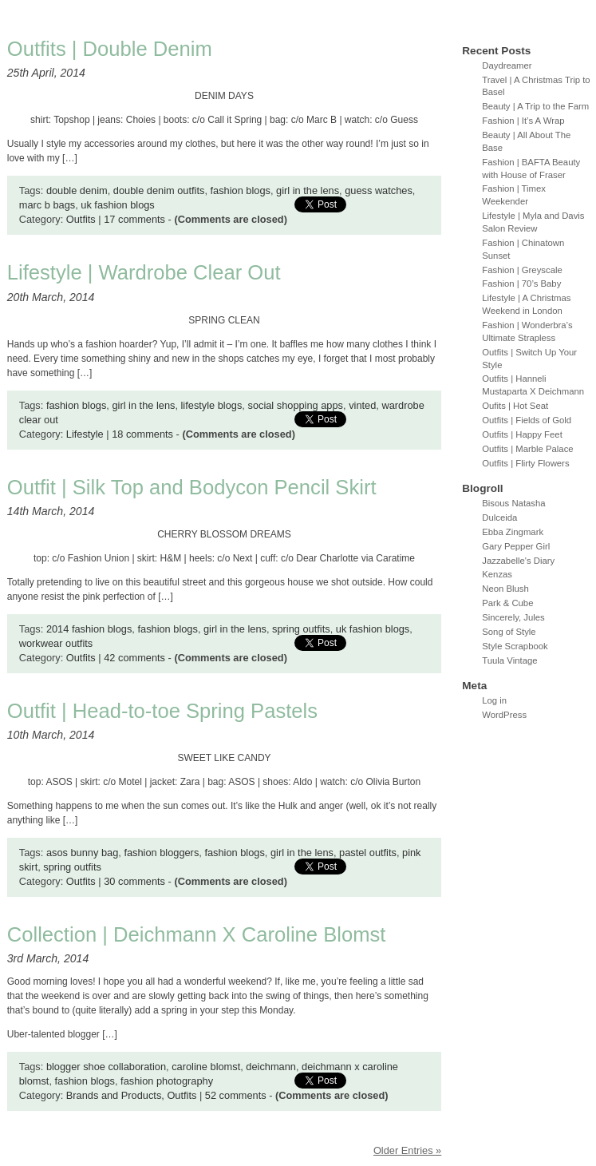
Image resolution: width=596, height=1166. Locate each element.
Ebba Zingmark (512, 532)
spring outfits (301, 629)
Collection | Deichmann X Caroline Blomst (196, 934)
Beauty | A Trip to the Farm (535, 106)
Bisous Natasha (513, 503)
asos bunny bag (82, 853)
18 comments (142, 434)
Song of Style (508, 632)
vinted (362, 405)
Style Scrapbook (515, 646)
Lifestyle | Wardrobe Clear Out (144, 272)
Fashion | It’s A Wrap (523, 120)
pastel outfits (368, 853)
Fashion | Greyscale (522, 270)
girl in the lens (307, 190)
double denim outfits (159, 190)
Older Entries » (407, 1150)
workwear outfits (56, 643)
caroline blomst (206, 1067)
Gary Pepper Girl (516, 546)
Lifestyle (85, 434)
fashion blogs (240, 190)
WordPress (504, 715)
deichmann (271, 1067)
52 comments (235, 1095)
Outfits (81, 219)
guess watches (378, 190)
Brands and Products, (117, 1095)
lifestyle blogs (212, 405)
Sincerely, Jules (513, 617)
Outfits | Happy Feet (522, 434)
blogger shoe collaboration (106, 1067)
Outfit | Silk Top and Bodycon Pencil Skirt (192, 487)
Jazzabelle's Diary (518, 560)
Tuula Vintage (509, 660)
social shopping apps (295, 405)
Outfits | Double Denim (109, 49)
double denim (77, 190)
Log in (494, 700)
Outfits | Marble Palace (527, 449)
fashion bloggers (161, 853)
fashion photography (166, 1081)
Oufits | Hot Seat (515, 405)
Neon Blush (505, 588)
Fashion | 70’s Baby (521, 283)
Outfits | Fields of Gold (526, 420)
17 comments (134, 219)
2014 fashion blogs (89, 629)
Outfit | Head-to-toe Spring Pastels (162, 711)
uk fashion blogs (117, 205)
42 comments (134, 658)
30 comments (134, 881)
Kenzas (497, 574)
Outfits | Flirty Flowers (525, 463)
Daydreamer (506, 65)
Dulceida (499, 517)
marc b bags (47, 205)
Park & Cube (507, 603)
